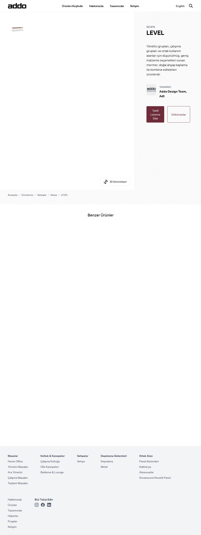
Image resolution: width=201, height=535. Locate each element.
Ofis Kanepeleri (50, 466)
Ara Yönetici (15, 472)
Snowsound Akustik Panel (155, 477)
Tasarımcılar (117, 6)
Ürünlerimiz (27, 194)
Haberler (13, 515)
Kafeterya (145, 466)
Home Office (15, 461)
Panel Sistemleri (149, 461)
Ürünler (12, 505)
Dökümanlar (178, 114)
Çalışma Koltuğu (50, 461)
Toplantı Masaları (18, 483)
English (180, 6)
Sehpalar (41, 194)
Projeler (12, 521)
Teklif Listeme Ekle (155, 114)
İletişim (134, 6)
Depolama (107, 461)
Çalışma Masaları (18, 477)
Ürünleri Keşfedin (72, 6)
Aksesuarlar (146, 472)
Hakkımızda (96, 6)
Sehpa (53, 194)
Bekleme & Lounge (52, 472)
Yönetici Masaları (18, 466)
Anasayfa (12, 194)
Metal (104, 466)
